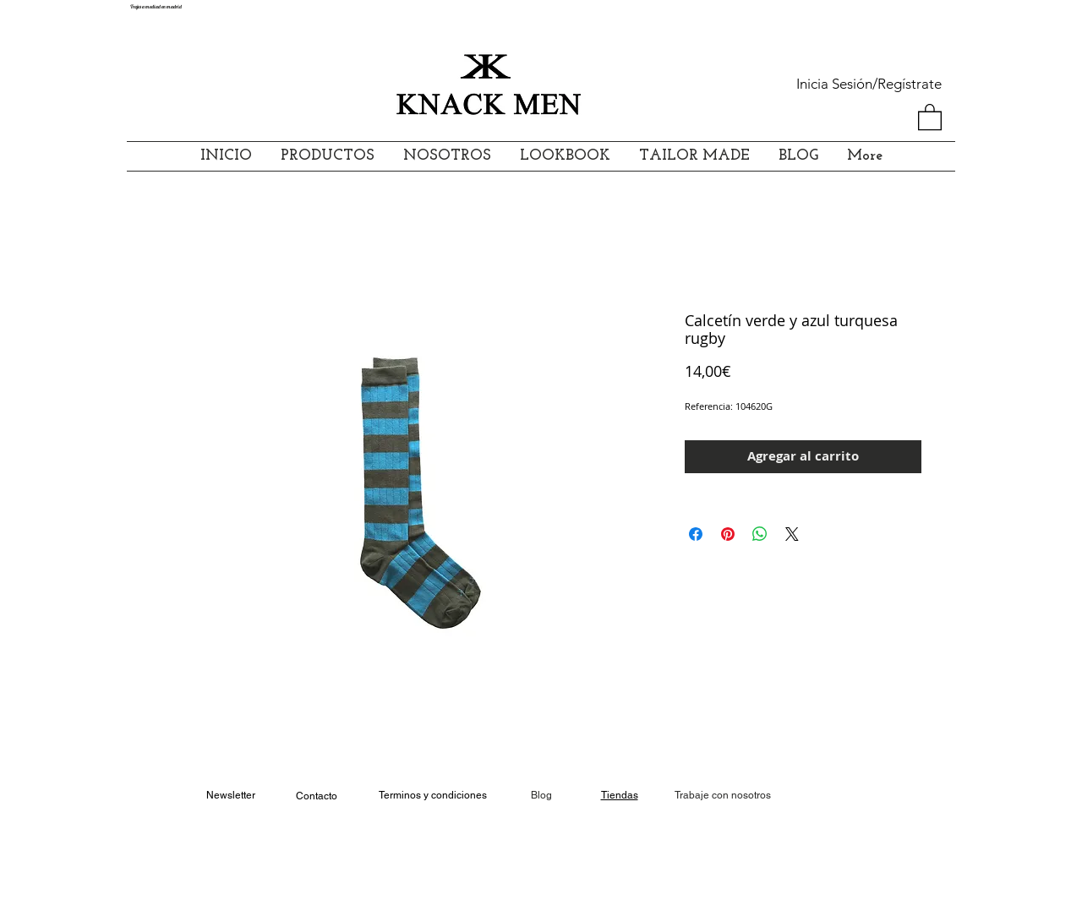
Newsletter (230, 795)
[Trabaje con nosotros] (723, 795)
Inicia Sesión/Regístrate (869, 83)
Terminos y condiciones (433, 795)
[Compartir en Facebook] (696, 534)
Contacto (316, 796)
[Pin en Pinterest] (728, 534)
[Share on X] (792, 534)
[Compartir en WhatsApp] (760, 534)
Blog (541, 795)
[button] (930, 116)
